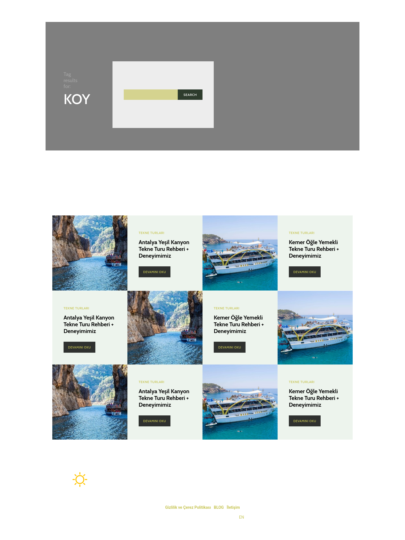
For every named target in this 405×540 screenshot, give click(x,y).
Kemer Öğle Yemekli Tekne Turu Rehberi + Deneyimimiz (314, 249)
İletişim (233, 507)
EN (241, 517)
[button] (348, 10)
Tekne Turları (151, 233)
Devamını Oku (154, 272)
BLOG (219, 507)
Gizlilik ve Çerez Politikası (188, 507)
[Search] (190, 94)
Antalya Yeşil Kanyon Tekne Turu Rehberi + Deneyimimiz (164, 249)
